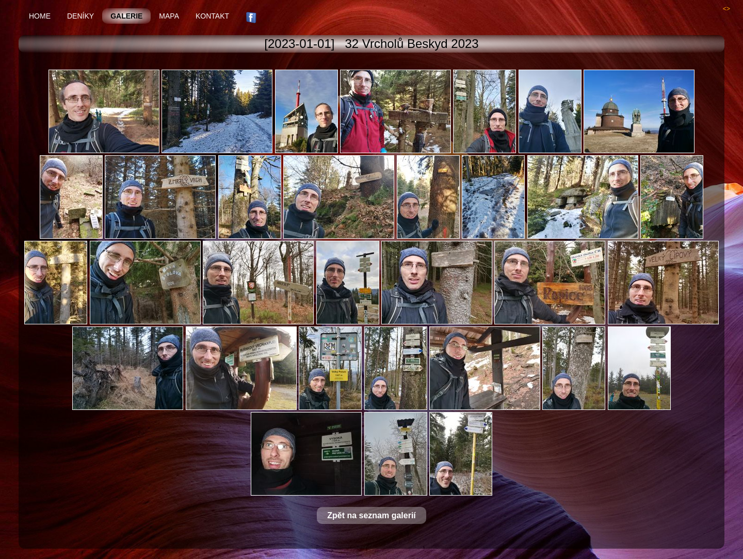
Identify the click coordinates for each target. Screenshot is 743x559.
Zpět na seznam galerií (371, 515)
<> (726, 8)
